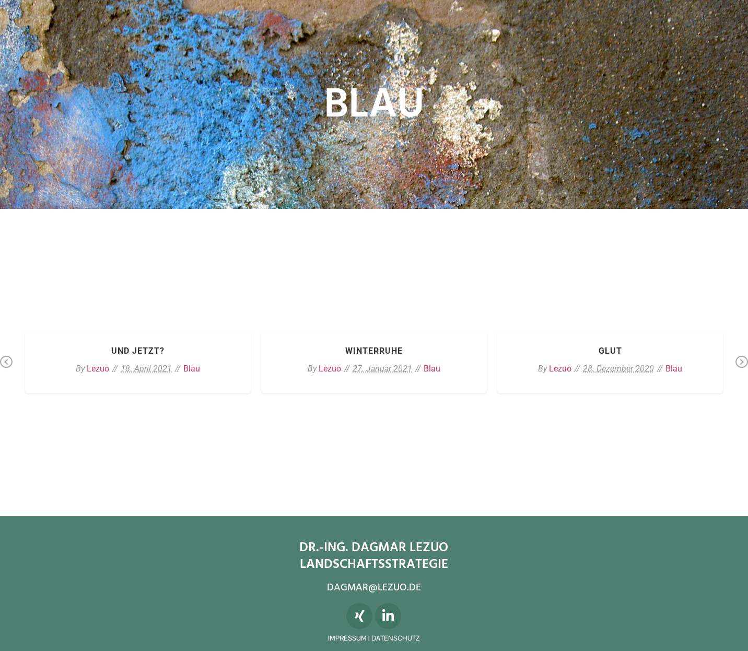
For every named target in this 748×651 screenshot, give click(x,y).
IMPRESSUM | (349, 638)
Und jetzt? (138, 351)
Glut (610, 351)
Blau (191, 369)
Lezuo (98, 369)
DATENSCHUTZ (395, 638)
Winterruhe (374, 351)
